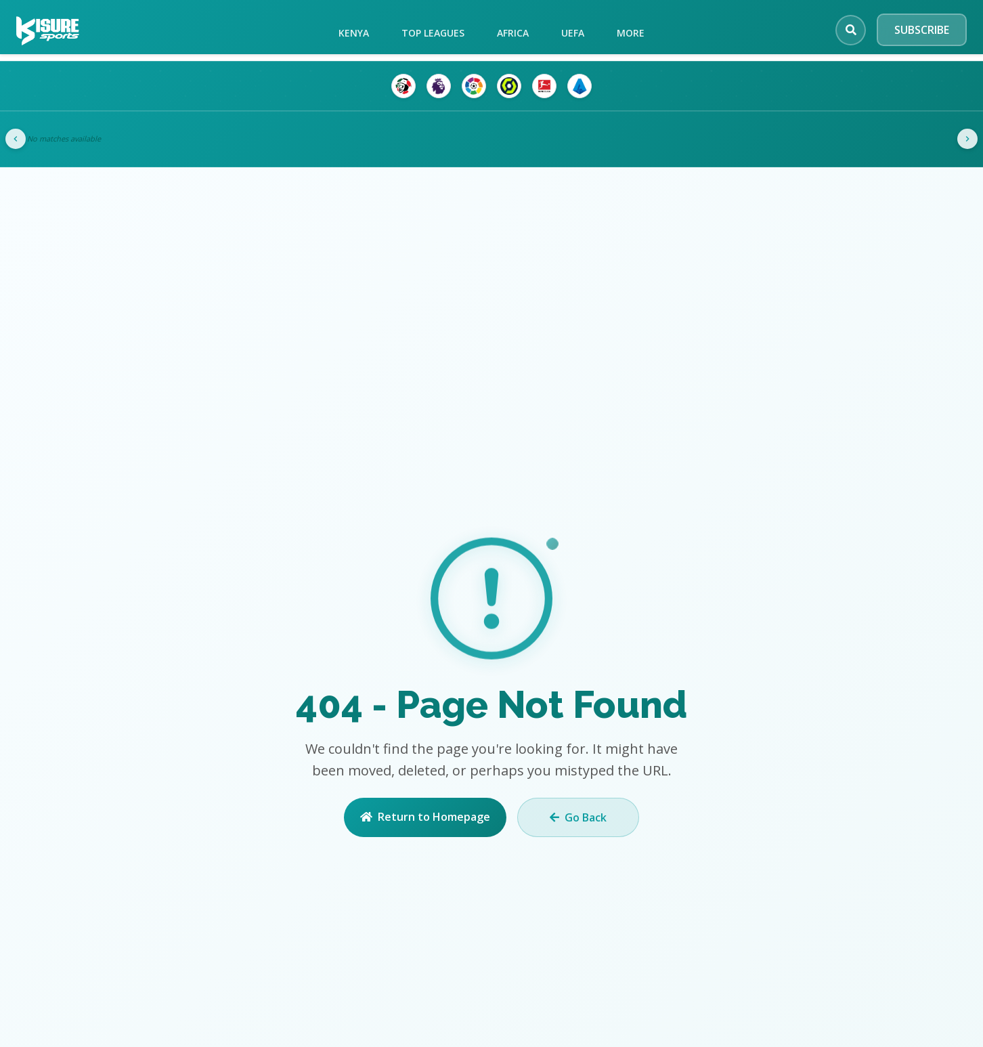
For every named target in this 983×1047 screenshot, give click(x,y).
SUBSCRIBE (921, 29)
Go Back (578, 817)
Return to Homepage (425, 816)
